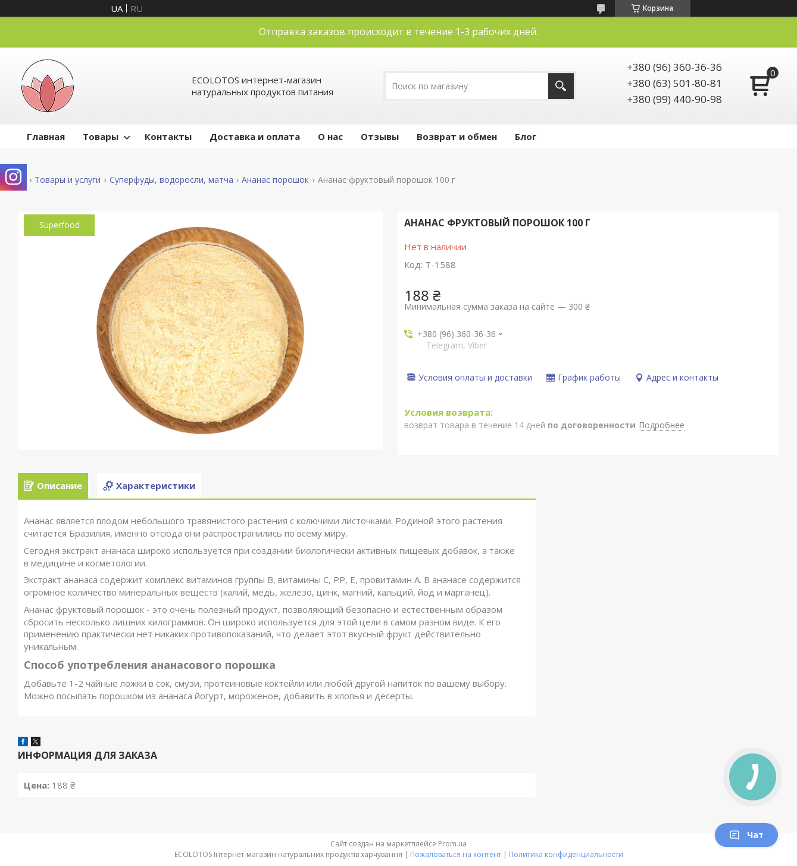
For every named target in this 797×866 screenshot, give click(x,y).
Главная (46, 136)
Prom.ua (452, 844)
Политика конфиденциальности (566, 854)
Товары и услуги (68, 180)
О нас (330, 136)
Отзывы (380, 136)
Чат (746, 834)
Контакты (168, 136)
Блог (525, 136)
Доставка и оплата (255, 136)
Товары (100, 136)
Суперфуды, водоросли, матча (171, 180)
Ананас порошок (275, 180)
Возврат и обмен (457, 136)
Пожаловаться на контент (455, 854)
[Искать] (561, 86)
